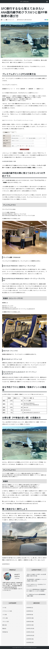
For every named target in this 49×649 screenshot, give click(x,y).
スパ (3, 607)
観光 (3, 625)
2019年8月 (28, 642)
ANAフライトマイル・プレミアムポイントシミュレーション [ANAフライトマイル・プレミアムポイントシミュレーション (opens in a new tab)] (17, 120)
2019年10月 (29, 635)
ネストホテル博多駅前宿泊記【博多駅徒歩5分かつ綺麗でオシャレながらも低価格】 (36, 590)
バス (3, 614)
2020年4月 (28, 614)
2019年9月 (28, 639)
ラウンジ (4, 621)
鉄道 (3, 628)
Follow (17, 578)
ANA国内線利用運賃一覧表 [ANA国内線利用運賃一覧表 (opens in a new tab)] (9, 161)
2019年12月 (29, 628)
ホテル (4, 618)
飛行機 (4, 632)
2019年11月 (29, 632)
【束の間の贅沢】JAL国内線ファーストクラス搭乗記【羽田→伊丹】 (36, 580)
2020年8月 (28, 607)
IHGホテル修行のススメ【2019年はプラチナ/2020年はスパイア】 (36, 585)
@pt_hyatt (41, 560)
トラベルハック (10, 19)
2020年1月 (28, 625)
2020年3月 (28, 618)
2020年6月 (28, 611)
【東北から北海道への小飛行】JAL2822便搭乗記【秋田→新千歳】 (36, 575)
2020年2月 (28, 621)
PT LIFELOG (24, 1)
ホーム (3, 19)
